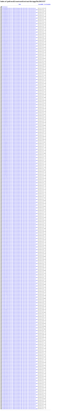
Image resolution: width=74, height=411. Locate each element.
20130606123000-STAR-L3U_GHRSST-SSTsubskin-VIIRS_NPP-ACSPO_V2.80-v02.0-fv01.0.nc (19, 217)
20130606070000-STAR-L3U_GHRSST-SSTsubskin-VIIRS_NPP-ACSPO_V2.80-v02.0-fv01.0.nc (19, 125)
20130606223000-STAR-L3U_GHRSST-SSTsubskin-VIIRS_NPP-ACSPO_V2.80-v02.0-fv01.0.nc (19, 384)
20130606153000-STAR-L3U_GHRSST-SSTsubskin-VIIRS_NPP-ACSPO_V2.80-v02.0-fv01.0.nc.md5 (20, 269)
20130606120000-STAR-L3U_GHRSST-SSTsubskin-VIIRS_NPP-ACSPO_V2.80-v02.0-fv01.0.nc (19, 209)
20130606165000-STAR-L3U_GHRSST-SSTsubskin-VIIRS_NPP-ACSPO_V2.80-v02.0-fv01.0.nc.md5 (20, 291)
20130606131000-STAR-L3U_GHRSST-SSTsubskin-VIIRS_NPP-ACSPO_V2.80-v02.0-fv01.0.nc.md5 (20, 230)
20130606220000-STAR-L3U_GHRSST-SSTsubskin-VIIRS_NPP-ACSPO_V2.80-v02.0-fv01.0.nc (19, 376)
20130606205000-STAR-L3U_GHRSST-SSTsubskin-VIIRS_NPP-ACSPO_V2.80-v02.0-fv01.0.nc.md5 (20, 358)
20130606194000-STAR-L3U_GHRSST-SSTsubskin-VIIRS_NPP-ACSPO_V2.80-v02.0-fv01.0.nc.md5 (20, 338)
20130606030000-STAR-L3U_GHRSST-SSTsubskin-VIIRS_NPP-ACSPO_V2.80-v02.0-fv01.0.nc (19, 58)
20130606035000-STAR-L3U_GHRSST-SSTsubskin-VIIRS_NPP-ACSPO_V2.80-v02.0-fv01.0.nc (19, 72)
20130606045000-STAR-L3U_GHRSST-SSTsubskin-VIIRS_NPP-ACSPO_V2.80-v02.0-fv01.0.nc (19, 89)
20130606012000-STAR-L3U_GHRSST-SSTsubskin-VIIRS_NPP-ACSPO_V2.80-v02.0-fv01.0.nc (19, 30)
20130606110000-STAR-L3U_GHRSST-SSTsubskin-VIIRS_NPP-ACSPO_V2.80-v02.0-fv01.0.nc (19, 192)
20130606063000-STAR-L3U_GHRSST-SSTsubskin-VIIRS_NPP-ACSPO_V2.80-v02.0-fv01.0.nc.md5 (20, 118)
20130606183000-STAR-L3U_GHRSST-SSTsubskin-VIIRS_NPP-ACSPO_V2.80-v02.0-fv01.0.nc (19, 317)
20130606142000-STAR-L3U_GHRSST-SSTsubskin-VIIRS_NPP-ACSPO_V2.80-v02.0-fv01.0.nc (19, 248)
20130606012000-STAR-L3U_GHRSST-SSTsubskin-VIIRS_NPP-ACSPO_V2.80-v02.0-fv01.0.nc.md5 (20, 31)
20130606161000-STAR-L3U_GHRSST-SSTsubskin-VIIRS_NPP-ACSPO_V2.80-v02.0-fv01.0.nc (19, 278)
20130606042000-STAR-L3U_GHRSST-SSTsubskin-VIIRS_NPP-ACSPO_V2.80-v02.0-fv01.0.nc (19, 80)
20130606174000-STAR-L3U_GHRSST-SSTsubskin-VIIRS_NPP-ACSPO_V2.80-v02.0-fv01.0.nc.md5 (20, 305)
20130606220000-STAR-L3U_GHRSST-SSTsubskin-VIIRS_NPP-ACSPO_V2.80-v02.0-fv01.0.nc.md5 (20, 377)
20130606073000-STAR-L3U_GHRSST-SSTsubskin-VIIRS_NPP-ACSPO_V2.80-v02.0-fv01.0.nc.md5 (20, 135)
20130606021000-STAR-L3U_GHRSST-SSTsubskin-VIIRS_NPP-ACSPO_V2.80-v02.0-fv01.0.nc (19, 44)
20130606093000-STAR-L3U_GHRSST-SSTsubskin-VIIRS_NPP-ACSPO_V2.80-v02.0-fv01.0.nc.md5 (20, 168)
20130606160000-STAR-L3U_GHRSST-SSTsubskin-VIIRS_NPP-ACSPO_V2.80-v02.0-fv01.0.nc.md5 (20, 277)
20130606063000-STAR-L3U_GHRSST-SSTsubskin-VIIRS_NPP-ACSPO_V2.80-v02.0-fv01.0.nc (19, 117)
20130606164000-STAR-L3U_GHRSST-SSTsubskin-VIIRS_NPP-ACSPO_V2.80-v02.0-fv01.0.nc (19, 287)
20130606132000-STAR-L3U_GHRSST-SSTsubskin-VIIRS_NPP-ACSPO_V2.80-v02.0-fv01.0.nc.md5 (20, 232)
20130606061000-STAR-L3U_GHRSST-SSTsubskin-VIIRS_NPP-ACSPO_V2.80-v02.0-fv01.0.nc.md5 (20, 112)
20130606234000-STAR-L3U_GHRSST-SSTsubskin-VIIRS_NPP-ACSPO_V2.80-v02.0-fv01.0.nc (19, 404)
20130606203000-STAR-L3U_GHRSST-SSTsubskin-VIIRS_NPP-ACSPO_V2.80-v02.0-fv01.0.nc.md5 (20, 352)
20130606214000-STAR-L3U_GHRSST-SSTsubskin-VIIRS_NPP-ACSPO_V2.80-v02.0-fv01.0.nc (19, 370)
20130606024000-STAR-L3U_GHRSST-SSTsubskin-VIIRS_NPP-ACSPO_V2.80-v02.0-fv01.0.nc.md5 (20, 54)
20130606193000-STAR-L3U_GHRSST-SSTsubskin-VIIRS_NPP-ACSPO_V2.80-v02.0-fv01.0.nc (19, 334)
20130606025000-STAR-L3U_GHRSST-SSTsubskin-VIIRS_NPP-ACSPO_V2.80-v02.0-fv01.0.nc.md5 (20, 57)
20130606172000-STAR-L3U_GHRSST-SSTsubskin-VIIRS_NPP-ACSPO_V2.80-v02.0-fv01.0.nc (19, 298)
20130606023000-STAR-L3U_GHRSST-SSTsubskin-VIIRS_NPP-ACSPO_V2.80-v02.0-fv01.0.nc (19, 50)
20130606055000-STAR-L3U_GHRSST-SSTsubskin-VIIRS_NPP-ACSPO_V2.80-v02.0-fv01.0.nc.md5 (20, 107)
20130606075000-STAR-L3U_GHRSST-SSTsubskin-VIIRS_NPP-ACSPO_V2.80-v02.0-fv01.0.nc (19, 139)
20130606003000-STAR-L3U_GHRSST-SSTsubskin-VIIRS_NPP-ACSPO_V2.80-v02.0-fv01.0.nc (19, 16)
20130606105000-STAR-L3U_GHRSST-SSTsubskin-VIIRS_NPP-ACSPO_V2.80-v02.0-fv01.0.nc (19, 189)
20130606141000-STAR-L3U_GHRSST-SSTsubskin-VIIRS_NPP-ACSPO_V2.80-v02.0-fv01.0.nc (19, 245)
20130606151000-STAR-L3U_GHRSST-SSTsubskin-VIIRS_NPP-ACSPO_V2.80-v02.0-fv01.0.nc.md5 (20, 263)
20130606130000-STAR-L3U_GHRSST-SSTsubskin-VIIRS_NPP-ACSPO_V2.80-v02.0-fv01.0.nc (19, 225)
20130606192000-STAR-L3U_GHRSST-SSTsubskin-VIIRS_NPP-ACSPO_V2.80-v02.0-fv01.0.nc (19, 331)
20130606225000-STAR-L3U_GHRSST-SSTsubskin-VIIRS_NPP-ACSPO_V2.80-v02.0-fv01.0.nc (19, 390)
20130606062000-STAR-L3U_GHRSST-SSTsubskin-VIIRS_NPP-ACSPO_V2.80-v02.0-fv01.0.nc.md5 (20, 115)
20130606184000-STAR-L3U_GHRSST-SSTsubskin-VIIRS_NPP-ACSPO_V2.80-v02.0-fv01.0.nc (19, 320)
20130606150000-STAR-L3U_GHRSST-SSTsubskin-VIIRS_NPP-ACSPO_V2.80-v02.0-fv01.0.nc (19, 259)
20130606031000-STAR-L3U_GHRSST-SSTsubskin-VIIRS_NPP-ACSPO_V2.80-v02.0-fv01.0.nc (19, 61)
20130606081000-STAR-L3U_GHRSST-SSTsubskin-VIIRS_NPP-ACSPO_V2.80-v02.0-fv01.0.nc (19, 144)
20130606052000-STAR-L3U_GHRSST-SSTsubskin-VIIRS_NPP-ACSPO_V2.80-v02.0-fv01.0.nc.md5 (20, 98)
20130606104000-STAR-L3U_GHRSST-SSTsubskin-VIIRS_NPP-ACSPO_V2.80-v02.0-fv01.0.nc (19, 186)
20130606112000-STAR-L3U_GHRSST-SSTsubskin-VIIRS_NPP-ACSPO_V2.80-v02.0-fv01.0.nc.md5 (20, 199)
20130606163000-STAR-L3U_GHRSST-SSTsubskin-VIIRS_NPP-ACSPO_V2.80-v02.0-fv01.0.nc (19, 284)
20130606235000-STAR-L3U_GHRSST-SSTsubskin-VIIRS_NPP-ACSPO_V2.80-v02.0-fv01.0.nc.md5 (20, 408)
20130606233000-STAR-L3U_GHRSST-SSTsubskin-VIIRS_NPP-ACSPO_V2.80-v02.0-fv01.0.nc (19, 401)
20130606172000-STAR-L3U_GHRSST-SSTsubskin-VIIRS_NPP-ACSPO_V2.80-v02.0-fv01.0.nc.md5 (20, 299)
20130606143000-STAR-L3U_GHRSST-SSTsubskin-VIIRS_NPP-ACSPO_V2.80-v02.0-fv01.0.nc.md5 (20, 252)
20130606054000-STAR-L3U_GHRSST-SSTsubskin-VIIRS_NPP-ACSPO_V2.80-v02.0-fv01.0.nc (19, 103)
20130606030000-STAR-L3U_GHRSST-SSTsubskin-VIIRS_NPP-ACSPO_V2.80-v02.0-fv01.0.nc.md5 (20, 59)
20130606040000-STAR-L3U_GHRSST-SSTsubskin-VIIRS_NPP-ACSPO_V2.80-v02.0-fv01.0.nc (19, 75)
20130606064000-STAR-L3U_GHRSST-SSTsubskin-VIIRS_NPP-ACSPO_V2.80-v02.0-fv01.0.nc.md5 (20, 121)
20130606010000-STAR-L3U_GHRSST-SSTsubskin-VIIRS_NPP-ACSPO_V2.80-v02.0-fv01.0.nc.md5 (20, 26)
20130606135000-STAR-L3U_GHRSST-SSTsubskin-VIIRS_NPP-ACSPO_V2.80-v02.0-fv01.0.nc (19, 239)
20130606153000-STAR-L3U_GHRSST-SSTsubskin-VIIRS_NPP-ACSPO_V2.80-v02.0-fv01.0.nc (19, 267)
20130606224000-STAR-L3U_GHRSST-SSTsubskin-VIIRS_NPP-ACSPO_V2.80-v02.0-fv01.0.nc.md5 (20, 389)
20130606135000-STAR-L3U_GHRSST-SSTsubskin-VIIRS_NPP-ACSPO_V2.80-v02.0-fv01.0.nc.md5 (20, 241)
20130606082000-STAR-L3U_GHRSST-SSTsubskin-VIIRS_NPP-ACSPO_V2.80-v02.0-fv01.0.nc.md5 (20, 149)
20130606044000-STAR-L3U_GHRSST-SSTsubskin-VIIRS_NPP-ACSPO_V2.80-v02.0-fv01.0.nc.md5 (20, 87)
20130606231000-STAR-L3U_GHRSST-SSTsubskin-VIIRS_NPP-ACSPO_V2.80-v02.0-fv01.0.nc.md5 (20, 397)
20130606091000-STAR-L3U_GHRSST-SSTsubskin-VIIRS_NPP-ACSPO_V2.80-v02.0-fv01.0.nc (19, 161)
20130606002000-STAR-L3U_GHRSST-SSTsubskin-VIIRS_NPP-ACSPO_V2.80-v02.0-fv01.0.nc (19, 13)
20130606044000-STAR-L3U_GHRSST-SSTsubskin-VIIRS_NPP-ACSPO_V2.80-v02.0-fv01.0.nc (19, 86)
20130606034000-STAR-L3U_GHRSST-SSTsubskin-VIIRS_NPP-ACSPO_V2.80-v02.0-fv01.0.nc (19, 69)
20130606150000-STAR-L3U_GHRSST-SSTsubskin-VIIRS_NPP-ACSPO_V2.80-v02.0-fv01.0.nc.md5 (20, 260)
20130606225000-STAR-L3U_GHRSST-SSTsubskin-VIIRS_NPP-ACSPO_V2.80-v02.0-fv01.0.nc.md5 (20, 391)
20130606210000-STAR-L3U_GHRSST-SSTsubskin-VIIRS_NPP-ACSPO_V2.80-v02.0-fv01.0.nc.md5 (20, 361)
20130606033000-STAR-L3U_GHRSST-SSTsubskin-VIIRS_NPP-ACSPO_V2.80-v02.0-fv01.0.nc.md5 (20, 68)
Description (48, 4)
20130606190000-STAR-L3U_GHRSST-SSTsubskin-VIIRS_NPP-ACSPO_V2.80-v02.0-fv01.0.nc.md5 (20, 327)
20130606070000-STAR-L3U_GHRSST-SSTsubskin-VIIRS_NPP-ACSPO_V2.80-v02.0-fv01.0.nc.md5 (20, 126)
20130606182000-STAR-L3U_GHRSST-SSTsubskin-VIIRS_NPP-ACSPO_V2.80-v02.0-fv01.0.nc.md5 (20, 316)
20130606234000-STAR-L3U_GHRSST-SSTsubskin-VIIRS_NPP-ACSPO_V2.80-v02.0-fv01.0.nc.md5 (20, 405)
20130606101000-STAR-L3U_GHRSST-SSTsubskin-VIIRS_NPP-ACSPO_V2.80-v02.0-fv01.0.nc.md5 (20, 179)
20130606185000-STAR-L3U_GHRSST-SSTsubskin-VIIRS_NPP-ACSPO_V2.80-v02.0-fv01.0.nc (19, 323)
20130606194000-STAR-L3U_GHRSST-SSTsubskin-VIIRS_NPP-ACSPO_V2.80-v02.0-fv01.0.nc (19, 337)
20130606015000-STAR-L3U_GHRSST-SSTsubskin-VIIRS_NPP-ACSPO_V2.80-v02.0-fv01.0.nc (19, 38)
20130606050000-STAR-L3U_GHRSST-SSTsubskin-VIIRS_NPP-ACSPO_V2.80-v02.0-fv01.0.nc (19, 91)
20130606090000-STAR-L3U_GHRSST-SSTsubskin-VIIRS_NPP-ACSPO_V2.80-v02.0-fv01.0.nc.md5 (20, 160)
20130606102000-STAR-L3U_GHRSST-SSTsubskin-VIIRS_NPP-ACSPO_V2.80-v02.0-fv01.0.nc (19, 181)
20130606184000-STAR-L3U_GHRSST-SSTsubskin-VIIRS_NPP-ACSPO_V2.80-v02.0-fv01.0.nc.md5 (20, 322)
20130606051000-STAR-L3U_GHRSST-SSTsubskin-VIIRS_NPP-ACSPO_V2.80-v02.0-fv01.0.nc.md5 (20, 96)
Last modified (40, 4)
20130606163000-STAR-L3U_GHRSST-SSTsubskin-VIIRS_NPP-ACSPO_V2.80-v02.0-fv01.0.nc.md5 (20, 285)
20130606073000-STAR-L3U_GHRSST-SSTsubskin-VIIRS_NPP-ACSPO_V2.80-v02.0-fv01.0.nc (19, 133)
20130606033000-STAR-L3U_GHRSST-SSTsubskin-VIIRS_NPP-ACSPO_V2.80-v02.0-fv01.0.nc (19, 66)
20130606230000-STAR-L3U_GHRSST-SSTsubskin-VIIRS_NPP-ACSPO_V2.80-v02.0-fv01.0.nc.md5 (20, 394)
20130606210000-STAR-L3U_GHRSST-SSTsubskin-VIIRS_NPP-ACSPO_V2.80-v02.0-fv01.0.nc (19, 359)
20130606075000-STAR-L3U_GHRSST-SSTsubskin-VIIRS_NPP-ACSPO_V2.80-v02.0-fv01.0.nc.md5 (20, 140)
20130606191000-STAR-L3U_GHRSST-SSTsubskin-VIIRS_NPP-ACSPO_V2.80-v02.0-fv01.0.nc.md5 (20, 330)
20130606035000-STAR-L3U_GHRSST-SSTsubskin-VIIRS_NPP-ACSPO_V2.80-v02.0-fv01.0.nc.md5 (20, 73)
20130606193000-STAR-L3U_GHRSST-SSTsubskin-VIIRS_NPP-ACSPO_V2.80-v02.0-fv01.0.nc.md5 (20, 336)
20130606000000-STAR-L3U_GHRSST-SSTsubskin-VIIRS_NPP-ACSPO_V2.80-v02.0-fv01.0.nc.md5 (20, 9)
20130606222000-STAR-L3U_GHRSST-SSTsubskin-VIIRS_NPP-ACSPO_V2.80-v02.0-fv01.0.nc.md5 (20, 383)
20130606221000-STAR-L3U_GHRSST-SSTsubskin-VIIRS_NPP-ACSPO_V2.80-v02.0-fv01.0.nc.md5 (20, 380)
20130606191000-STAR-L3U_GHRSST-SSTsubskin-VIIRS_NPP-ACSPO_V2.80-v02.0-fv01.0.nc (19, 329)
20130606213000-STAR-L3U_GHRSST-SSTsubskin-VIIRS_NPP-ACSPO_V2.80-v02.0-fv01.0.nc (19, 368)
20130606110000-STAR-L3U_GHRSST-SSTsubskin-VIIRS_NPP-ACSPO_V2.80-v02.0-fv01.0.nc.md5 (20, 193)
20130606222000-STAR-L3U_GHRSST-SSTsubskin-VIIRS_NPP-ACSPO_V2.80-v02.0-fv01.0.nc (19, 382)
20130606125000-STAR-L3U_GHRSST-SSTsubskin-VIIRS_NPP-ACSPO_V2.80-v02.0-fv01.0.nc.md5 (20, 224)
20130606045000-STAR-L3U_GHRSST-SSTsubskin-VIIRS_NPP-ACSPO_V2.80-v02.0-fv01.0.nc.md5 (20, 90)
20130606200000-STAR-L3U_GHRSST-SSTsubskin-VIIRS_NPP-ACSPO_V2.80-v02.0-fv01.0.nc (19, 343)
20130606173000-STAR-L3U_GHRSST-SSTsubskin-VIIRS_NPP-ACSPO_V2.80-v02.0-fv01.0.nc (19, 301)
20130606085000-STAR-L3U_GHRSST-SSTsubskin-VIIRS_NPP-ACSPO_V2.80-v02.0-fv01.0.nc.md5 (20, 157)
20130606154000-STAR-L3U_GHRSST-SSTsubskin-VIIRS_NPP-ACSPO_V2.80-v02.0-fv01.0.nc (19, 270)
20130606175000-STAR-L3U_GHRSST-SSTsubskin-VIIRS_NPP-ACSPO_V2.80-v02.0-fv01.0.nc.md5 (20, 308)
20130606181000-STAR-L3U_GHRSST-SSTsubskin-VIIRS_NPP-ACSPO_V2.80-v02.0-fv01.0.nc (19, 312)
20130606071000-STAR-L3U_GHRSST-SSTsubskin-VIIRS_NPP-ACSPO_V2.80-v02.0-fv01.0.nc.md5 (20, 129)
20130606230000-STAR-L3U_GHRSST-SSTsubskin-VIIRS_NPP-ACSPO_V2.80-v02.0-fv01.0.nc (19, 393)
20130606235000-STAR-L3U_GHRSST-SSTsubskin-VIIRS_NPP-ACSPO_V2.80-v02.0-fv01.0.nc (19, 407)
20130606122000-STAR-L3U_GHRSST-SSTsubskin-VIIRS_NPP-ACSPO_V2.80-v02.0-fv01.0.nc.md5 (20, 216)
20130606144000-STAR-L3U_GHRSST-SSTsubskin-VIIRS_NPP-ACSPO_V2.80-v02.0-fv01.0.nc (19, 253)
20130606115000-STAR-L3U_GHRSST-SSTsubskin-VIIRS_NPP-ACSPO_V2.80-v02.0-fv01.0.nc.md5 (20, 207)
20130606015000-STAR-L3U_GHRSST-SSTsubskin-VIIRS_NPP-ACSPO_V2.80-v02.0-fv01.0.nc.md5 (20, 40)
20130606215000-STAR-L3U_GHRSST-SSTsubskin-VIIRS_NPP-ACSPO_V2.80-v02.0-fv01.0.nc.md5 (20, 375)
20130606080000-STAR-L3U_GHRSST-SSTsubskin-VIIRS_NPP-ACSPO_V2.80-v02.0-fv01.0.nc (19, 142)
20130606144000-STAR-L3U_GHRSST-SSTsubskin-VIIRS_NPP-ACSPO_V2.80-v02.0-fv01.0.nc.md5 (20, 255)
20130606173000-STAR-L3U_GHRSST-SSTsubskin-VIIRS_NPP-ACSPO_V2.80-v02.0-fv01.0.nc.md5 (20, 302)
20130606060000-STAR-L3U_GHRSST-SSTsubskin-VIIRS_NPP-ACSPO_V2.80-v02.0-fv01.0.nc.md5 (20, 110)
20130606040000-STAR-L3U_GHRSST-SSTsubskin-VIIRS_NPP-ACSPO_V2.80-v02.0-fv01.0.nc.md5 (20, 76)
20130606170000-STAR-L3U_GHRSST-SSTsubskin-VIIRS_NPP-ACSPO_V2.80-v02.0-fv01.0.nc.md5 (20, 294)
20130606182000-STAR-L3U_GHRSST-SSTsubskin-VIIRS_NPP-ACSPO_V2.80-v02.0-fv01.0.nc (19, 315)
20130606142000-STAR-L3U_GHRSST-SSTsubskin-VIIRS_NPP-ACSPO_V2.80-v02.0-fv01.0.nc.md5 (20, 249)
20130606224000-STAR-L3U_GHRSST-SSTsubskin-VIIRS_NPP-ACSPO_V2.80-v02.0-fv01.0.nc (19, 387)
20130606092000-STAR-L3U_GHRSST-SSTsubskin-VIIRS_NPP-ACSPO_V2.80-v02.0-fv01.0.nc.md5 (20, 165)
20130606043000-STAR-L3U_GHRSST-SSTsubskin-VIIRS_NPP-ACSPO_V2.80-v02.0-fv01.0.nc (19, 83)
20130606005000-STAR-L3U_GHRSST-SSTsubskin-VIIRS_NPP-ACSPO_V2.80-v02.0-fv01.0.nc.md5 (20, 23)
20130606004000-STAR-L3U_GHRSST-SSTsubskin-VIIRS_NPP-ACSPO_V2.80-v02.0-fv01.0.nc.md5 (20, 20)
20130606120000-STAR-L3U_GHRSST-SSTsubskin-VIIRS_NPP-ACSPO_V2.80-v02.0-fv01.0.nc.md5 (20, 210)
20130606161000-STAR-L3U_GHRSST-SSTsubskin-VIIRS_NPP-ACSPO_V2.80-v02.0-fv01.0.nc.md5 (20, 280)
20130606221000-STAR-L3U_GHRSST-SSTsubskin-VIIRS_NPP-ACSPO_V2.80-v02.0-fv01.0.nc (19, 379)
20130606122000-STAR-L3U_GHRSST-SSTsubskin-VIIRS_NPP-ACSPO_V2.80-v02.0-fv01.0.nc (19, 214)
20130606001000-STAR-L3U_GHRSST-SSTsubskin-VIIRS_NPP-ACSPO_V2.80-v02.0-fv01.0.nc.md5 (20, 12)
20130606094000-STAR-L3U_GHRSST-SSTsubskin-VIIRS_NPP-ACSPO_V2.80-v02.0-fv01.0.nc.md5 (20, 171)
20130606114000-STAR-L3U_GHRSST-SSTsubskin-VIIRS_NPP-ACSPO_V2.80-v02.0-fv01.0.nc (19, 203)
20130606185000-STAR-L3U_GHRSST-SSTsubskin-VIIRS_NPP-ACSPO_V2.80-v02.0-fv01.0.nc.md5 (20, 324)
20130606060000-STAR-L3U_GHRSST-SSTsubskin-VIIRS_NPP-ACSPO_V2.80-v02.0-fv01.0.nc (19, 108)
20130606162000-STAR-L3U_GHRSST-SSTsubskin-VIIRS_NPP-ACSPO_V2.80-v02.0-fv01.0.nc (19, 281)
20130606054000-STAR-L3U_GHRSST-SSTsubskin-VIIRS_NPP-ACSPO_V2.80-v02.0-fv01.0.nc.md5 (20, 104)
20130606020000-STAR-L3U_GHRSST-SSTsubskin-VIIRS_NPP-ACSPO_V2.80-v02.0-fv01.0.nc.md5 (20, 43)
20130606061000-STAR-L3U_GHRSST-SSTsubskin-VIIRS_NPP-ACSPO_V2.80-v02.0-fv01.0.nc (19, 111)
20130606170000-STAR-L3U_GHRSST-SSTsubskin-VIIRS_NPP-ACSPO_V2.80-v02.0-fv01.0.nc (19, 292)
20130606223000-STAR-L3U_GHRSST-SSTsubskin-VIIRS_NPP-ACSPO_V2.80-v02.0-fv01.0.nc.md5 (20, 386)
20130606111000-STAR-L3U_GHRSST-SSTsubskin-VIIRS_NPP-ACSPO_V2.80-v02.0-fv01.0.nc (19, 195)
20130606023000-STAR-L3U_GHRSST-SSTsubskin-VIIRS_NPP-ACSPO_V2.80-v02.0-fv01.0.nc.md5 (20, 51)
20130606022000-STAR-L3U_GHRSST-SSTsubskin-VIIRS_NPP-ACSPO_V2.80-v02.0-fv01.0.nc (19, 47)
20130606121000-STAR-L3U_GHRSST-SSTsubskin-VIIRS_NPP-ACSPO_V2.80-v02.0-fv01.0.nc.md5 (20, 213)
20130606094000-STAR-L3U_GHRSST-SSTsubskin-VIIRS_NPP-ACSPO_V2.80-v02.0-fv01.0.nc (19, 170)
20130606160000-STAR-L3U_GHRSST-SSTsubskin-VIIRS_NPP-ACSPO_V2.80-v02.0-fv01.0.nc (19, 276)
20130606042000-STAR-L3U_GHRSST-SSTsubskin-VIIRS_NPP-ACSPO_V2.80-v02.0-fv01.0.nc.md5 (20, 82)
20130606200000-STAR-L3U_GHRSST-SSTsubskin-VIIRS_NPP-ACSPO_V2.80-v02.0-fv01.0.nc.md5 (20, 344)
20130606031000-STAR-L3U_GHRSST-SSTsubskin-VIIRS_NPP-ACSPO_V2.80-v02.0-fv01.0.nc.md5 (20, 62)
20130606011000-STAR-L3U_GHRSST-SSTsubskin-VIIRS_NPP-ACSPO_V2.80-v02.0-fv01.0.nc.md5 (20, 29)
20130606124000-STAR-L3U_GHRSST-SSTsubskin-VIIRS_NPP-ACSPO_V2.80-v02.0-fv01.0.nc (19, 220)
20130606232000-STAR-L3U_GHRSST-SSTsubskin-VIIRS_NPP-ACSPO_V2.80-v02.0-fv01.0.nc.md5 (20, 400)
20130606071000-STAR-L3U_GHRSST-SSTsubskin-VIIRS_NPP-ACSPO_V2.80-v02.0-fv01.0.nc (19, 128)
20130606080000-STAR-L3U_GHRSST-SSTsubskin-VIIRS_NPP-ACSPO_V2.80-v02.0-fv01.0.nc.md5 (20, 143)
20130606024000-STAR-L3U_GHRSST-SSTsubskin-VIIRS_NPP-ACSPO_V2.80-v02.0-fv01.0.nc (19, 52)
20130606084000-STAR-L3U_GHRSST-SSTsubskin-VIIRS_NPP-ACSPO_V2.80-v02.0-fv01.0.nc (19, 153)
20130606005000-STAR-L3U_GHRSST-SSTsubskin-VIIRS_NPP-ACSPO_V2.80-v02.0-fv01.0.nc (19, 22)
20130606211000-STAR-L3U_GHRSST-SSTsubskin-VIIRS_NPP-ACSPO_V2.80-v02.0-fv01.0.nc (19, 362)
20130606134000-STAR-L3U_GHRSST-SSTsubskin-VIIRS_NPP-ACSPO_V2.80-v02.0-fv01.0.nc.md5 (20, 238)
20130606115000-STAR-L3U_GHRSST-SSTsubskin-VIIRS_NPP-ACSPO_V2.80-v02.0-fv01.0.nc (19, 206)
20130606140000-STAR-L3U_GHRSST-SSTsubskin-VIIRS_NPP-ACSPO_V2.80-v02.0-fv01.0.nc (19, 242)
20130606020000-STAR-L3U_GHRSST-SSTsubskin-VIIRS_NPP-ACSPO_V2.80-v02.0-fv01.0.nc (19, 41)
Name (20, 4)
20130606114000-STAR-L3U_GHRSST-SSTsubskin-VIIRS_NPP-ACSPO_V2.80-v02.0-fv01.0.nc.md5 (20, 204)
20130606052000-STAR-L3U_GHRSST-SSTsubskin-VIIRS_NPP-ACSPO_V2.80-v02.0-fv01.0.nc (19, 97)
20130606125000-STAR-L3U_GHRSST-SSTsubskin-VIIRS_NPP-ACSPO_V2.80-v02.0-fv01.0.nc (19, 223)
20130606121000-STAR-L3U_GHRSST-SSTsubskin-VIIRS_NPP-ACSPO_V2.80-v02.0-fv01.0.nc (19, 211)
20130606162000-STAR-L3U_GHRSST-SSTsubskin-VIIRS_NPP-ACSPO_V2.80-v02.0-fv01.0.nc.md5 (20, 283)
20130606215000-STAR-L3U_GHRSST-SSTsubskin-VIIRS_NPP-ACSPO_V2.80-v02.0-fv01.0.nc (19, 373)
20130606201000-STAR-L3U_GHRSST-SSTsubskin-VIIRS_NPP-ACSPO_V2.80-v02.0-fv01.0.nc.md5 (20, 347)
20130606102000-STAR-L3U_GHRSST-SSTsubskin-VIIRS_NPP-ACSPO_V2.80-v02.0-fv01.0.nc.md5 (20, 182)
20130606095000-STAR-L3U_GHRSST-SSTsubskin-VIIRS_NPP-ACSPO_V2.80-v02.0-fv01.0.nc (19, 172)
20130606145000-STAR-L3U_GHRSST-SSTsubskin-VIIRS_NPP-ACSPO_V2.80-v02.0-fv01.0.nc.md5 (20, 257)
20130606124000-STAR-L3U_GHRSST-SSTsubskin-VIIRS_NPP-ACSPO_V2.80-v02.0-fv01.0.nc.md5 (20, 221)
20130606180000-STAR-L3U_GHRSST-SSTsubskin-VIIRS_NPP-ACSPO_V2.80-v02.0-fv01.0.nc (19, 309)
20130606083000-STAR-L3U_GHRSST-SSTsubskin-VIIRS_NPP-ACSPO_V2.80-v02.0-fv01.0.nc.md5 (20, 151)
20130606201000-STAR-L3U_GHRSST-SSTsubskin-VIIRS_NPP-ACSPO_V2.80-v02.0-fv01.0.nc (19, 345)
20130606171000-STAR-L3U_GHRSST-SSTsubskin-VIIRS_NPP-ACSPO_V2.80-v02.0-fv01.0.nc (19, 295)
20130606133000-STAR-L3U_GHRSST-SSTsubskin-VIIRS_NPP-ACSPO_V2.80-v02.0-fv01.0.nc (19, 234)
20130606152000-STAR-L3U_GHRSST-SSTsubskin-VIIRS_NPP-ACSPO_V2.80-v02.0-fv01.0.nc (19, 264)
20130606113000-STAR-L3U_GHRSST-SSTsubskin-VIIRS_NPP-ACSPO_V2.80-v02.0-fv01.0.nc (19, 200)
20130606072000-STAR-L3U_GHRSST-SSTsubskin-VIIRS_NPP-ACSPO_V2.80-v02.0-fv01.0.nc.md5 (20, 132)
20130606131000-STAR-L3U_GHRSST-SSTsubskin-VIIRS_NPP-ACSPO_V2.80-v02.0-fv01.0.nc (19, 228)
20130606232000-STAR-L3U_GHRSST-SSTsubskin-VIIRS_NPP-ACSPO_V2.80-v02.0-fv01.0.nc (19, 398)
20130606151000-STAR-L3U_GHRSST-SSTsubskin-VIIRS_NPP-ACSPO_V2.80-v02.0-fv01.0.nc (19, 262)
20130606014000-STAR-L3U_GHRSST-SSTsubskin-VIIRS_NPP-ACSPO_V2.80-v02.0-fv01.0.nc (19, 36)
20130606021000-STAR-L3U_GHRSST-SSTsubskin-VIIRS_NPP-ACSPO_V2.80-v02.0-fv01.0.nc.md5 (20, 45)
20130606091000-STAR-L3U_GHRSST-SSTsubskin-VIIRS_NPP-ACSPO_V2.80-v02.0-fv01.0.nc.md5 (20, 163)
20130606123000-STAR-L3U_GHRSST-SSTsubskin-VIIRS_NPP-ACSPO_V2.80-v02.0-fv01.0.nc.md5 (20, 218)
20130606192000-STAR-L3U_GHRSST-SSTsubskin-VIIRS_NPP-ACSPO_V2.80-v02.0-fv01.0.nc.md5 (20, 333)
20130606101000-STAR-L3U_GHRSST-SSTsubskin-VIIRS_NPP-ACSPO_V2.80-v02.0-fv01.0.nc (19, 178)
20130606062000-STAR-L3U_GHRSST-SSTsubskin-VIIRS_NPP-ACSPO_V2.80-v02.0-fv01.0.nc (19, 114)
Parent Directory (5, 6)
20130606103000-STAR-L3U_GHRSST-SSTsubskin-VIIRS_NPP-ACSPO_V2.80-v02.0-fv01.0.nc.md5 (20, 185)
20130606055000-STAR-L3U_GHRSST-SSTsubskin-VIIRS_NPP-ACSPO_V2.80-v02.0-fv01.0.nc (19, 105)
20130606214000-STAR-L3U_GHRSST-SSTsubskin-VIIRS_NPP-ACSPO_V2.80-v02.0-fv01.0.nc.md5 (20, 372)
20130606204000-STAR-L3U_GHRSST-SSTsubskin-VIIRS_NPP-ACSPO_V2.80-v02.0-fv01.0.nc (19, 354)
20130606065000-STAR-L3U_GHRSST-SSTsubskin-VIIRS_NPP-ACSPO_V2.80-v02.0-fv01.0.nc (19, 122)
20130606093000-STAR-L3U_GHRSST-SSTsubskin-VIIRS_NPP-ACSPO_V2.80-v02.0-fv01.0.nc (19, 167)
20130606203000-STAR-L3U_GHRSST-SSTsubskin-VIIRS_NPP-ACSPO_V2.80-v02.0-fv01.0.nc (19, 351)
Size (45, 4)
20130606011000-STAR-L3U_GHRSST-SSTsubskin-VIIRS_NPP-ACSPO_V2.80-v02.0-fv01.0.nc (19, 27)
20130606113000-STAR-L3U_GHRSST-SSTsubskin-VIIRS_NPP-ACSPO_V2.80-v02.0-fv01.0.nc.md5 (20, 202)
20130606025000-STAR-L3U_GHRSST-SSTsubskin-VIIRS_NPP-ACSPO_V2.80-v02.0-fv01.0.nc (19, 55)
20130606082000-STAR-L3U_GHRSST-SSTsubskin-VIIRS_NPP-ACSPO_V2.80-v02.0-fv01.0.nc (19, 147)
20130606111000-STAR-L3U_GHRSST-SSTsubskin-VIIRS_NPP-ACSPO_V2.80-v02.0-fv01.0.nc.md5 (19, 196)
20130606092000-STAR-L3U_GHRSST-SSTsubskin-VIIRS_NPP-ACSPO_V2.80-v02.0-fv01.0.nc (19, 164)
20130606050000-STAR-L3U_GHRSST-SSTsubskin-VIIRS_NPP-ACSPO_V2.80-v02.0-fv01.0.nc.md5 (20, 93)
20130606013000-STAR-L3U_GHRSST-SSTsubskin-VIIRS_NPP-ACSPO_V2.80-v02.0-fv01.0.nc (19, 33)
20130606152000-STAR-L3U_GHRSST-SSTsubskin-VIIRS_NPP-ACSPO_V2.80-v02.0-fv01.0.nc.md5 (20, 266)
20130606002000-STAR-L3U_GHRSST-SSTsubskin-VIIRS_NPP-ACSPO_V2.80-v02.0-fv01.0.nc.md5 (20, 15)
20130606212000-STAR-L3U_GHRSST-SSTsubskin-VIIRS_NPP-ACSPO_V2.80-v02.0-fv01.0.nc (19, 365)
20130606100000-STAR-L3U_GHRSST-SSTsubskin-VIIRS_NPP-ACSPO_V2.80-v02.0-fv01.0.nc (19, 175)
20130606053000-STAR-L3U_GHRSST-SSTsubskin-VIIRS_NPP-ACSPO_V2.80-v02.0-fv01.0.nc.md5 (20, 101)
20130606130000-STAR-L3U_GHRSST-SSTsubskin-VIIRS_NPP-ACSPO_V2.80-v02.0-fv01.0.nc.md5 (20, 227)
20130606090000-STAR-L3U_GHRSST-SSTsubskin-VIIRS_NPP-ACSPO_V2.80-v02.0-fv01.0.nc (19, 158)
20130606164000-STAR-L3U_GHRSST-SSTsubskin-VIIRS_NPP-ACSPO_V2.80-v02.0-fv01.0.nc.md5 (20, 288)
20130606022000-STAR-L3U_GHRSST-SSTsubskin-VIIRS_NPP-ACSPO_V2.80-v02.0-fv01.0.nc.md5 (20, 48)
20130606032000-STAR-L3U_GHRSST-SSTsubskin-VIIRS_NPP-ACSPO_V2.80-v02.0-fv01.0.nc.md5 (20, 65)
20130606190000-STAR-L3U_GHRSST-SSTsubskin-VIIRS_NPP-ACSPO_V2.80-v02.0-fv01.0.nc (19, 326)
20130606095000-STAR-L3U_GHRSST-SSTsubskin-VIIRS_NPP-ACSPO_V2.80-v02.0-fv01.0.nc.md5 (20, 174)
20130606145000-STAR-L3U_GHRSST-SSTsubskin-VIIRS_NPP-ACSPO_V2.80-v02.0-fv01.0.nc (19, 256)
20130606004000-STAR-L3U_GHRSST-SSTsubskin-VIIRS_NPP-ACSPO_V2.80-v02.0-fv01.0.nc (19, 19)
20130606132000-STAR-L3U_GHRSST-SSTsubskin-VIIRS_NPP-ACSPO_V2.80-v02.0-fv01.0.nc (19, 231)
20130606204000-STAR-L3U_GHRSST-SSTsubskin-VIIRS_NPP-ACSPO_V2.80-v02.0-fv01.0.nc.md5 (20, 355)
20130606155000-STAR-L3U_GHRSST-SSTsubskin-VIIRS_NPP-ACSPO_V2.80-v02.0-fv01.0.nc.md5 (20, 274)
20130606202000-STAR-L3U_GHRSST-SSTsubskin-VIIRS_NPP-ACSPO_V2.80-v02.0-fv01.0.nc (19, 348)
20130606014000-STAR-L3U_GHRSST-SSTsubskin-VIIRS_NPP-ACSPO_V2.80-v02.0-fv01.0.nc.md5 (20, 37)
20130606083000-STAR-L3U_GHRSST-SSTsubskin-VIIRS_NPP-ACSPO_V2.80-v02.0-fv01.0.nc (19, 150)
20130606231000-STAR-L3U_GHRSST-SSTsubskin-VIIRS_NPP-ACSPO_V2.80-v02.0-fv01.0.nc (19, 396)
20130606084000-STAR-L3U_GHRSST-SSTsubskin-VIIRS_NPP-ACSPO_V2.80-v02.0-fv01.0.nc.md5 (20, 154)
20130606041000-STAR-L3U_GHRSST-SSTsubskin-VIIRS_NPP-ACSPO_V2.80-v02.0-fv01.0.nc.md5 (20, 79)
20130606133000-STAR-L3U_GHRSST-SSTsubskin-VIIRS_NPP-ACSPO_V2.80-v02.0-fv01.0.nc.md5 (20, 235)
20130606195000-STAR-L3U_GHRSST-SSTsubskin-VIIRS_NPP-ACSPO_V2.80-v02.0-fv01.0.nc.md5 (20, 341)
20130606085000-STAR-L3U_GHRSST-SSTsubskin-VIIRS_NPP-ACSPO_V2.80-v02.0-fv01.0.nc (19, 156)
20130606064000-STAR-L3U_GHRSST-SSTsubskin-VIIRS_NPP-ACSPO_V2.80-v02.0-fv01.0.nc (19, 119)
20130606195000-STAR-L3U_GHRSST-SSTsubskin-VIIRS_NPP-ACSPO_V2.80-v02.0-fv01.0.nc (19, 340)
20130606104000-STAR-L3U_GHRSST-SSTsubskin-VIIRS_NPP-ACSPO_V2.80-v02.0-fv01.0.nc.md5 (20, 188)
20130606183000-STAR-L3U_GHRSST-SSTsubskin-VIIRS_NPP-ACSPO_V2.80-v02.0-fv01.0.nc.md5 (20, 319)
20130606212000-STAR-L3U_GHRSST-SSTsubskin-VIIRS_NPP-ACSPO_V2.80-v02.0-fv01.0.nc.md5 (20, 366)
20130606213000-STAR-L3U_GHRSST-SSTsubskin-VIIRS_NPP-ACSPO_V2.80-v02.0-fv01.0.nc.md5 (20, 369)
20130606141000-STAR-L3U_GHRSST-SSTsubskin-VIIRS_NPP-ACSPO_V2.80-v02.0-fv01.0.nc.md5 (20, 246)
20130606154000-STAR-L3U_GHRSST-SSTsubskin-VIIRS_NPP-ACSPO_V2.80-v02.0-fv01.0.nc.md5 (20, 271)
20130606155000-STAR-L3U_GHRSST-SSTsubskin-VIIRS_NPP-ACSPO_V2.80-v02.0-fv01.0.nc (19, 273)
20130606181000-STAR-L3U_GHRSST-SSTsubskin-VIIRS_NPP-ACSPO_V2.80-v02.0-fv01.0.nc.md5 (20, 313)
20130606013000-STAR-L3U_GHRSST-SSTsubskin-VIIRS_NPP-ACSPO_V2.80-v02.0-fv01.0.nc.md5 (20, 34)
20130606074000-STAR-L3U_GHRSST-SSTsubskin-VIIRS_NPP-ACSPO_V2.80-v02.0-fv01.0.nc (19, 136)
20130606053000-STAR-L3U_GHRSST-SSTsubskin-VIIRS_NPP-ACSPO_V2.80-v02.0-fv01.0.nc (19, 100)
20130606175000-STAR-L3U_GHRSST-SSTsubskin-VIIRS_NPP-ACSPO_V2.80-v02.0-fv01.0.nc (19, 306)
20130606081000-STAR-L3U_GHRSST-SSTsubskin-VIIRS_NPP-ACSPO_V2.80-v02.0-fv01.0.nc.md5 (20, 146)
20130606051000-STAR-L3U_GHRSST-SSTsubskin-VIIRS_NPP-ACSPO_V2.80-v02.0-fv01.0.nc (19, 94)
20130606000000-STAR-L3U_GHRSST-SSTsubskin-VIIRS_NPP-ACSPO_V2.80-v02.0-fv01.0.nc (19, 8)
